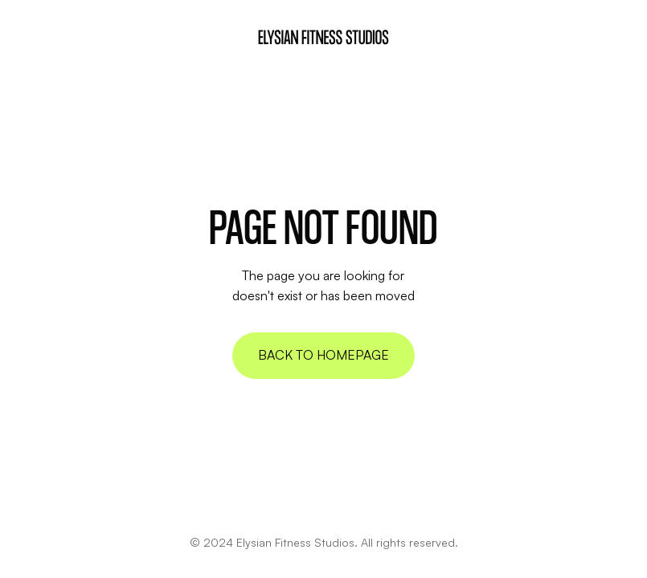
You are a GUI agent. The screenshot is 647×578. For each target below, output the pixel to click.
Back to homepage (323, 355)
